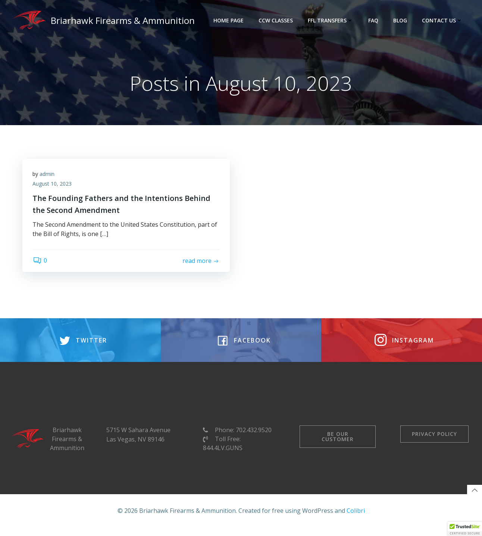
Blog (401, 20)
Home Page (229, 20)
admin (48, 175)
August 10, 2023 (53, 185)
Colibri (356, 519)
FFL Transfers (331, 20)
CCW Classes (276, 20)
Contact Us (443, 20)
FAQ (374, 20)
